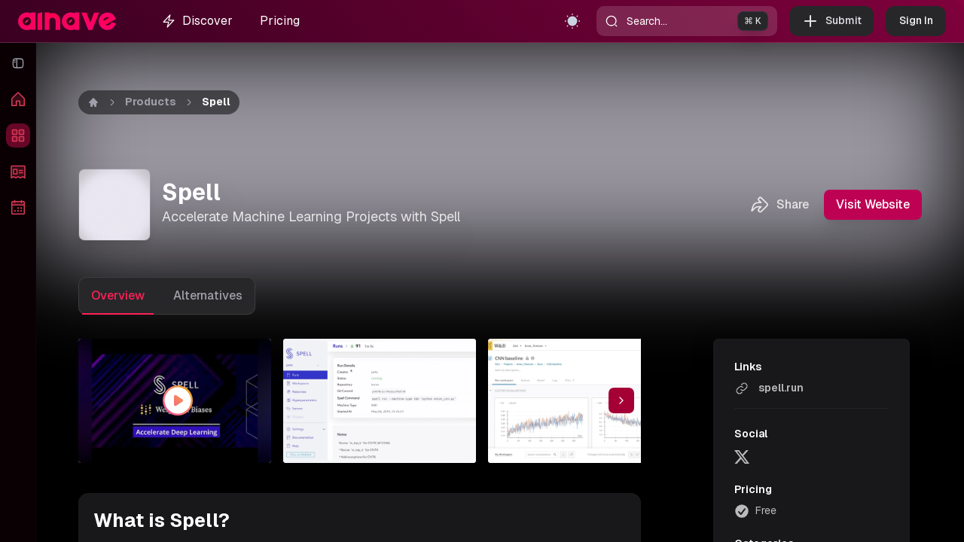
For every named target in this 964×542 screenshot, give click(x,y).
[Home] (93, 102)
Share (779, 205)
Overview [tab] (118, 295)
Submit (831, 21)
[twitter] (741, 456)
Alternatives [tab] (208, 295)
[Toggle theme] (572, 21)
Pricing (280, 21)
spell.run (769, 388)
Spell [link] (216, 101)
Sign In (916, 21)
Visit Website (873, 205)
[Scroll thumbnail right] (621, 400)
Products (150, 101)
